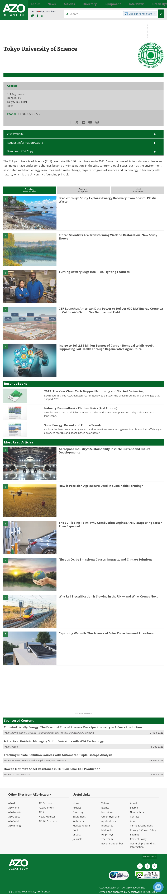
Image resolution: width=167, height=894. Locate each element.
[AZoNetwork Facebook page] (37, 16)
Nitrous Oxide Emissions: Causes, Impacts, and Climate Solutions (105, 559)
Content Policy (138, 839)
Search (134, 807)
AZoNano (13, 807)
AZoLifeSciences (48, 821)
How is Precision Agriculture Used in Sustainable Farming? (101, 486)
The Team (107, 839)
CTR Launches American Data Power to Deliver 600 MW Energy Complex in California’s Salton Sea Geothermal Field (111, 310)
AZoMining (14, 825)
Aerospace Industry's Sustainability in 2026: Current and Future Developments (104, 450)
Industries (107, 825)
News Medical (47, 816)
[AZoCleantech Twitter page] (42, 16)
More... (159, 4)
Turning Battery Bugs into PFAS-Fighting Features (94, 272)
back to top (149, 856)
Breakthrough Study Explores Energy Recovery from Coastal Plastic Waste (107, 199)
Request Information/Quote (25, 143)
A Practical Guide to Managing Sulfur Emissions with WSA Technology (54, 741)
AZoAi (42, 812)
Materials (106, 830)
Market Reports (81, 825)
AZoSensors (45, 803)
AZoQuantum (46, 807)
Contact (134, 816)
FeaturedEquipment (83, 190)
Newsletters (137, 812)
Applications (108, 821)
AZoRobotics (15, 812)
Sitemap (135, 834)
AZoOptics (14, 816)
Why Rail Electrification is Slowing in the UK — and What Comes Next (108, 596)
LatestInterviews (137, 190)
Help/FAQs (107, 834)
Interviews (107, 812)
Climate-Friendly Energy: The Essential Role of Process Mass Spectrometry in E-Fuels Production (73, 727)
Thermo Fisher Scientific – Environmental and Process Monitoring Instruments (52, 732)
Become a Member (112, 843)
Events (105, 807)
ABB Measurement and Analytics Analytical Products (38, 760)
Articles (77, 807)
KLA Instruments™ (20, 774)
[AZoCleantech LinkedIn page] (32, 16)
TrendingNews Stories (29, 190)
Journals (77, 839)
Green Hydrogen (110, 816)
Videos (105, 803)
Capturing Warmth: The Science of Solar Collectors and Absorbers (106, 633)
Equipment (79, 816)
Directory (78, 812)
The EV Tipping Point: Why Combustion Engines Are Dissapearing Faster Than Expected (110, 524)
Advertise (135, 821)
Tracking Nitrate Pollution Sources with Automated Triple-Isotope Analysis (58, 755)
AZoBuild (13, 821)
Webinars (78, 821)
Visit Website (15, 134)
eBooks (77, 834)
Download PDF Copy (20, 151)
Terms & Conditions (141, 825)
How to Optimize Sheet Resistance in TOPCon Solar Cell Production (52, 769)
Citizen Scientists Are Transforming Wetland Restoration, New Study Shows (108, 236)
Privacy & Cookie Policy (143, 830)
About (133, 803)
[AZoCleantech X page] (154, 866)
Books (76, 830)
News (76, 803)
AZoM (11, 803)
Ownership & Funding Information (142, 845)
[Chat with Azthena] (158, 887)
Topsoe (14, 746)
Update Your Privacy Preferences (30, 889)
